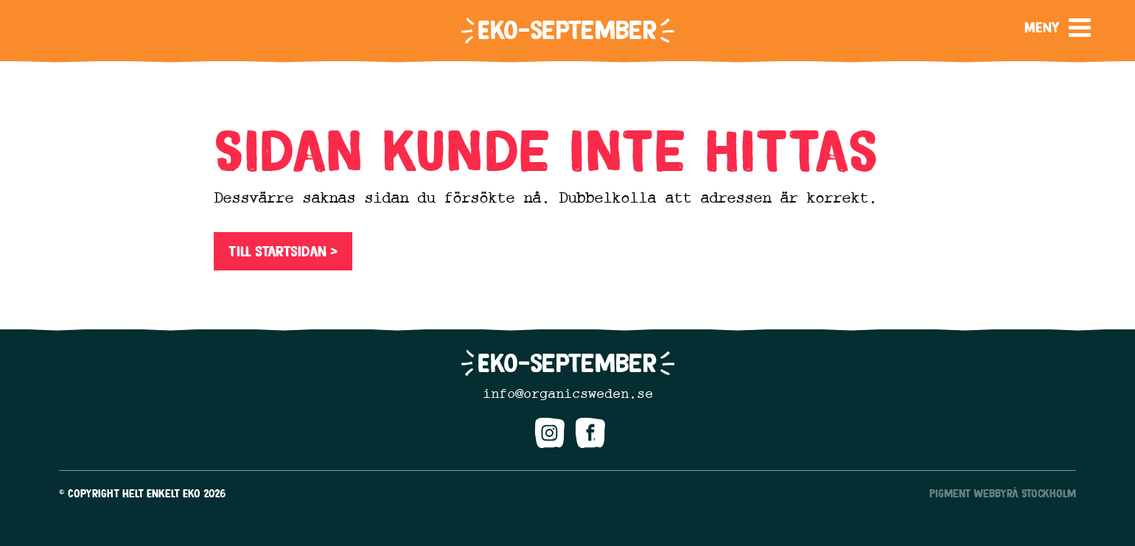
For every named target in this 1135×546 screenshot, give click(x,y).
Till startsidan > (283, 251)
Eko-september (567, 30)
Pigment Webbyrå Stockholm (1002, 493)
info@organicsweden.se (568, 393)
